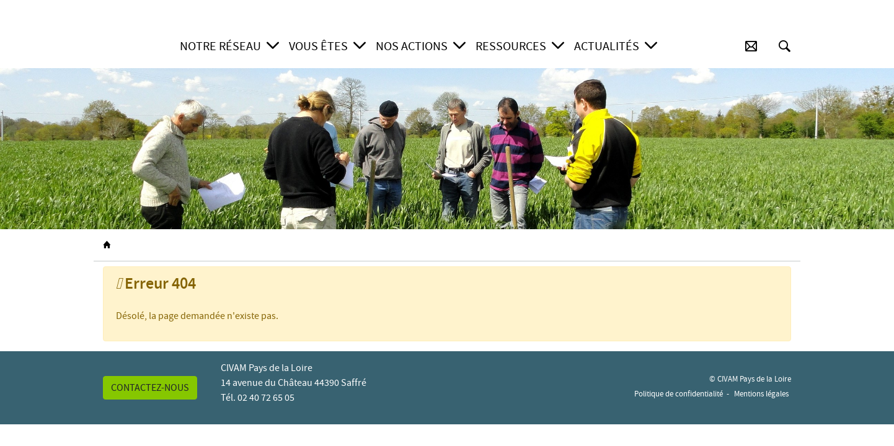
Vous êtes (318, 46)
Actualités (606, 46)
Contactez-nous (150, 388)
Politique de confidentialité (678, 393)
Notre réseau (220, 46)
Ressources (511, 46)
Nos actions (412, 46)
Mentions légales (761, 393)
